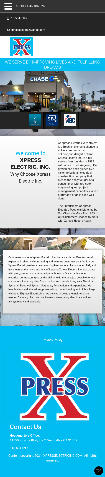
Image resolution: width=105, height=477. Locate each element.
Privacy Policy (52, 340)
